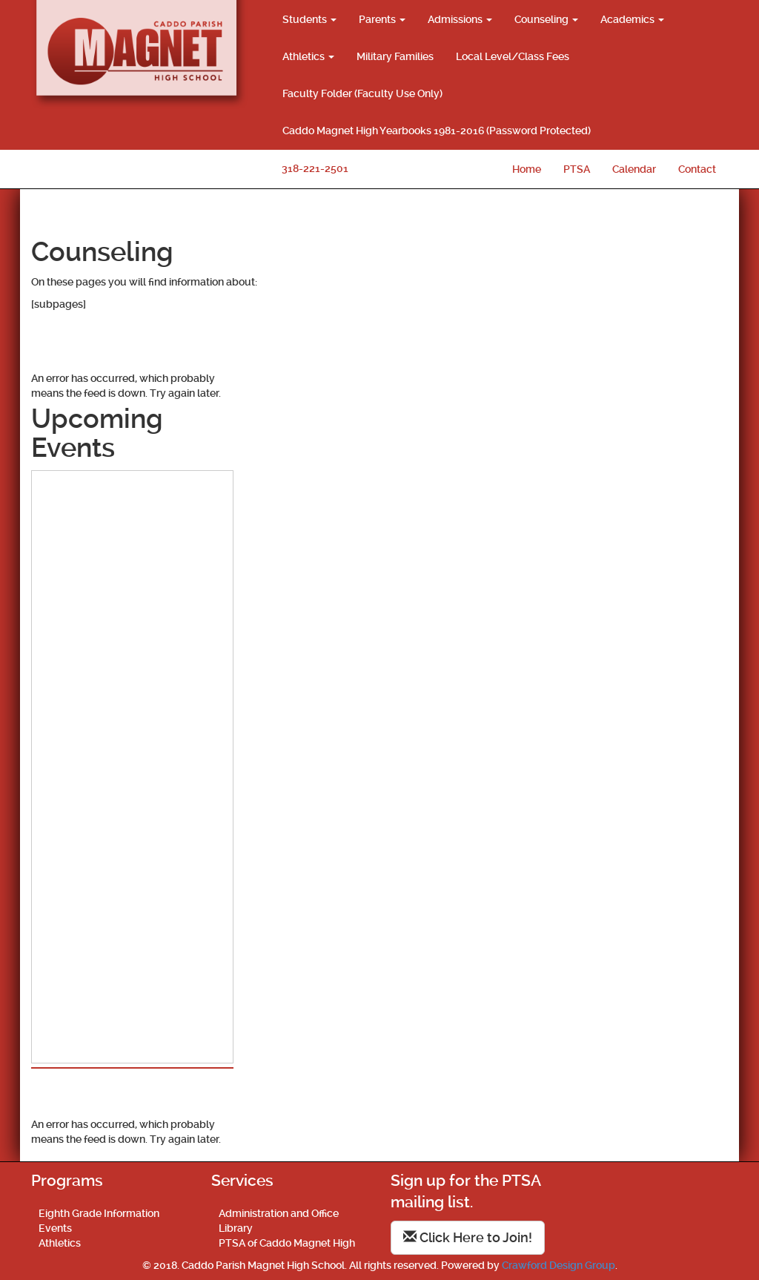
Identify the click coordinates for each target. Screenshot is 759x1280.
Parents (382, 19)
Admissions (460, 19)
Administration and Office (279, 1213)
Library (236, 1228)
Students (309, 19)
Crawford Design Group (558, 1265)
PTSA (576, 169)
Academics (632, 19)
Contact (697, 169)
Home (526, 169)
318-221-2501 (315, 168)
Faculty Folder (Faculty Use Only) (362, 93)
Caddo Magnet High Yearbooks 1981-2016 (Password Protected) (436, 130)
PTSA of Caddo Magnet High (287, 1243)
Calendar (634, 169)
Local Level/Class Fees (512, 56)
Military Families (395, 56)
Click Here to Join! (467, 1237)
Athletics (308, 56)
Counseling (546, 19)
